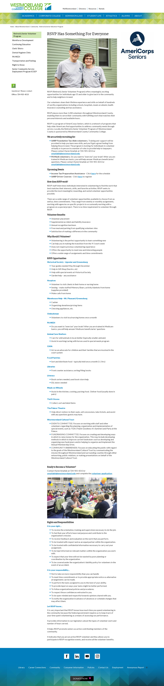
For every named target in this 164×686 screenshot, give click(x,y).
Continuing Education (21, 44)
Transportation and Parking (24, 61)
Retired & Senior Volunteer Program (51, 26)
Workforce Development (22, 40)
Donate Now (82, 678)
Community (34, 26)
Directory (82, 9)
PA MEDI (16, 56)
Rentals (101, 9)
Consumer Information (74, 667)
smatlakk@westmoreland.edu (65, 153)
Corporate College (50, 15)
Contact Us (103, 667)
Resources (92, 9)
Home (12, 26)
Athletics (111, 15)
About (138, 15)
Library (21, 667)
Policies (91, 667)
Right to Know (18, 65)
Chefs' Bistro (17, 48)
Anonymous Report (135, 667)
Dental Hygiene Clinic (21, 52)
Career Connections (37, 667)
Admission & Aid (74, 15)
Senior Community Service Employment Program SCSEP (24, 70)
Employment (117, 667)
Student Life (94, 15)
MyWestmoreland (69, 9)
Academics (28, 15)
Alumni (126, 15)
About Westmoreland (22, 26)
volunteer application (102, 473)
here (93, 173)
